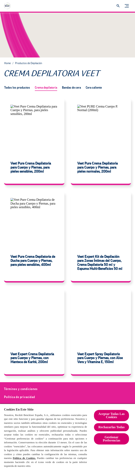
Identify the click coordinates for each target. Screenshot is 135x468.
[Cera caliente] (94, 88)
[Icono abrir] (118, 5)
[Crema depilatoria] (46, 88)
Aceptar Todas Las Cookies (111, 415)
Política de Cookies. (24, 458)
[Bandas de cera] (71, 88)
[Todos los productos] (17, 88)
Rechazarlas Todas (111, 427)
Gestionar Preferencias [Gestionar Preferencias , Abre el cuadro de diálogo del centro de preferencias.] (111, 438)
